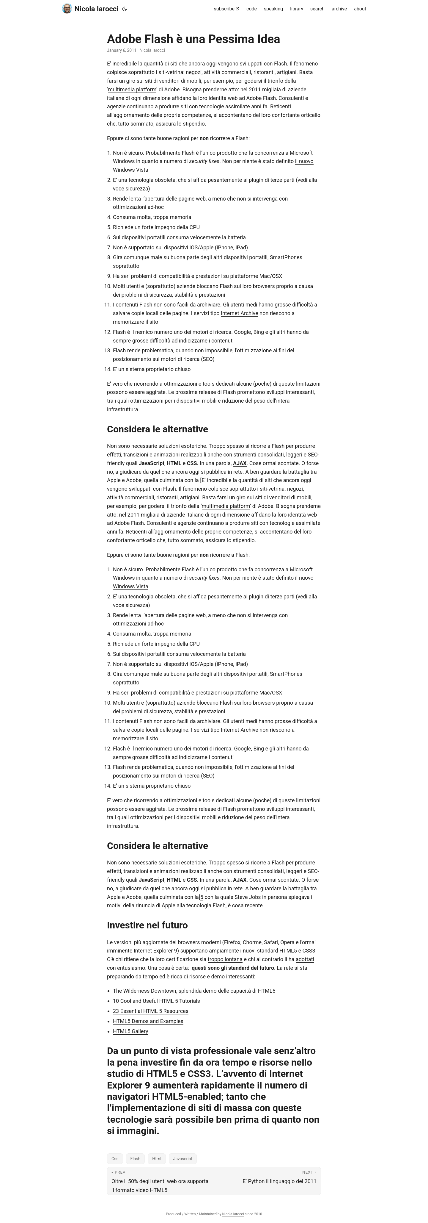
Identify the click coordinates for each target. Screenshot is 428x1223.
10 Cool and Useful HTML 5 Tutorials (156, 1001)
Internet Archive (239, 313)
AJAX (239, 463)
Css (115, 1158)
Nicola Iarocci (90, 8)
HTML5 (288, 950)
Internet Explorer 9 (155, 950)
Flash (135, 1158)
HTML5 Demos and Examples (148, 1021)
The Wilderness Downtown (144, 991)
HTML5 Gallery (130, 1031)
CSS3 (308, 950)
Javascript (183, 1158)
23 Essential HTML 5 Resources (150, 1011)
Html (156, 1158)
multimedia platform (132, 89)
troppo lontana (225, 959)
